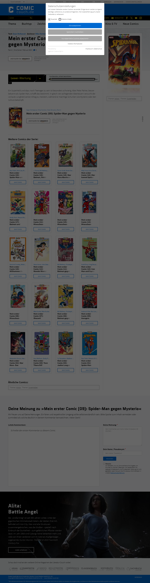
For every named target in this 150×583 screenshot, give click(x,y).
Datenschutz (98, 49)
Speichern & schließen (75, 32)
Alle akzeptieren (75, 25)
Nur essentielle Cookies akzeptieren (75, 38)
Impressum (89, 49)
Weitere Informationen (75, 44)
